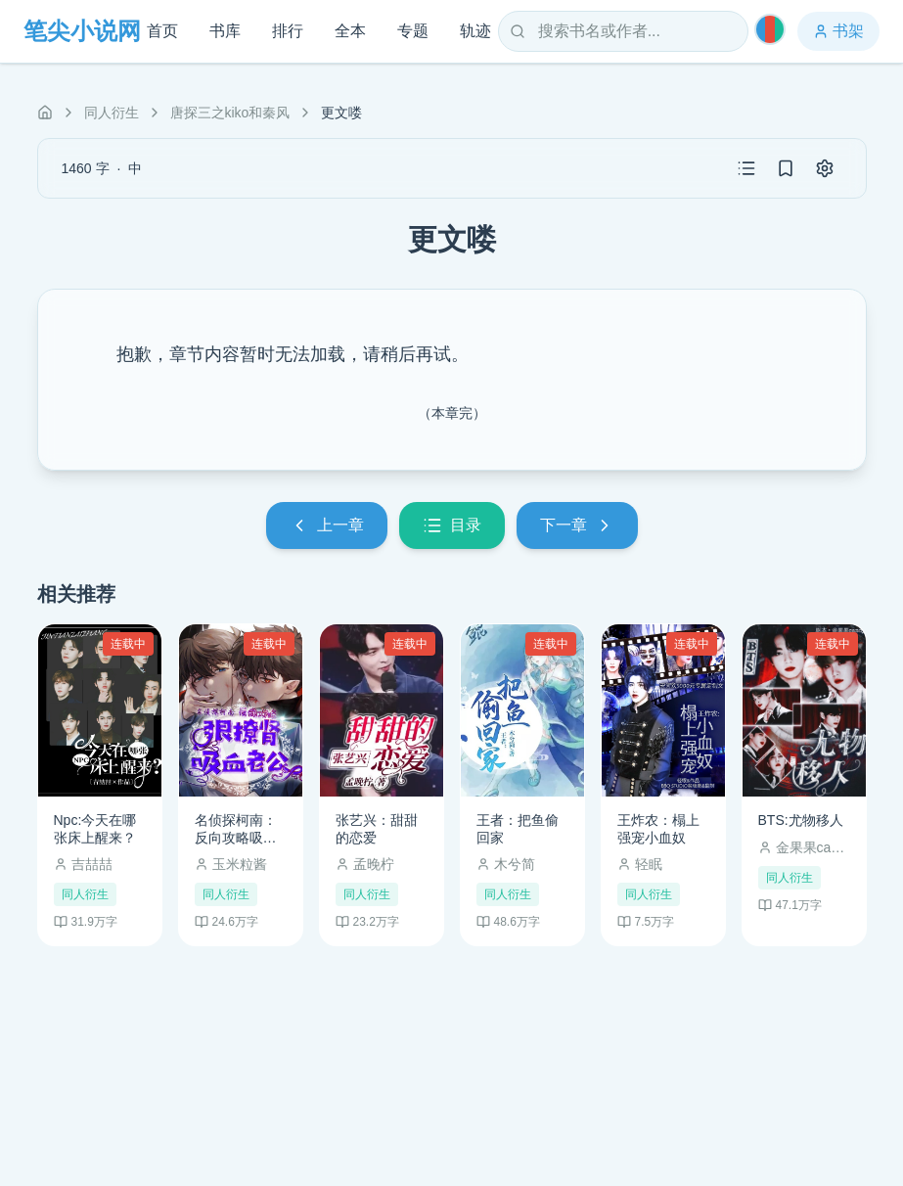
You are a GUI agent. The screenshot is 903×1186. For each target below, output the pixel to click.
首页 (162, 31)
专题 (413, 31)
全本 (350, 31)
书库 (225, 31)
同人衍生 (111, 112)
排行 (287, 31)
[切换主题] (770, 29)
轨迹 (475, 31)
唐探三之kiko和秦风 (230, 112)
